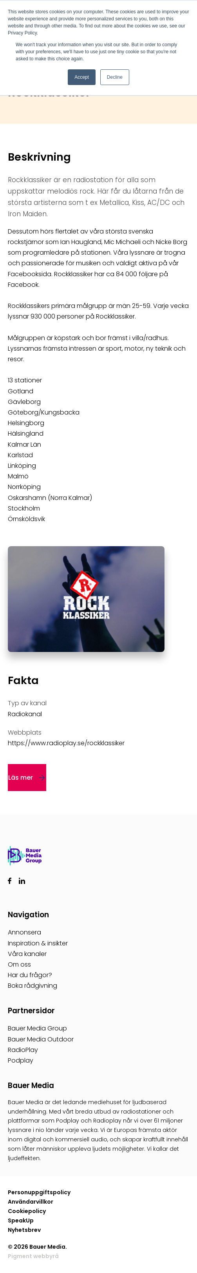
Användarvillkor (30, 1202)
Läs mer (20, 777)
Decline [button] (115, 77)
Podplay (20, 1060)
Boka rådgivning (32, 985)
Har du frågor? (30, 975)
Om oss (19, 964)
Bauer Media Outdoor (41, 1039)
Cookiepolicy (27, 1211)
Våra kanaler (27, 953)
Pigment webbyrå (33, 1256)
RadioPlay (23, 1049)
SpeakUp (21, 1220)
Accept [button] (81, 77)
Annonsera (24, 932)
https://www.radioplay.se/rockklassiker (66, 743)
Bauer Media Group (37, 1028)
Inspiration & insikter (38, 943)
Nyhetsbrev (24, 1230)
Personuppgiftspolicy (39, 1192)
